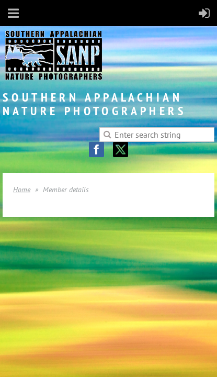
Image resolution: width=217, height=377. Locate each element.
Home (21, 189)
